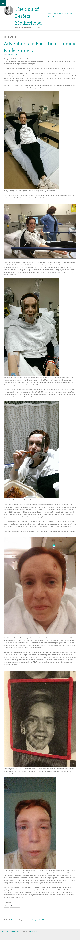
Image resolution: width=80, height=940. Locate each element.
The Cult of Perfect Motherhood (28, 16)
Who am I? (68, 13)
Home (50, 13)
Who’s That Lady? (54, 17)
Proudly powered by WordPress (10, 931)
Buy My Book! (58, 13)
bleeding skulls (31, 920)
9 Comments (45, 920)
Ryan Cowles (33, 931)
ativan (25, 920)
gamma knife (38, 920)
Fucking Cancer (15, 920)
